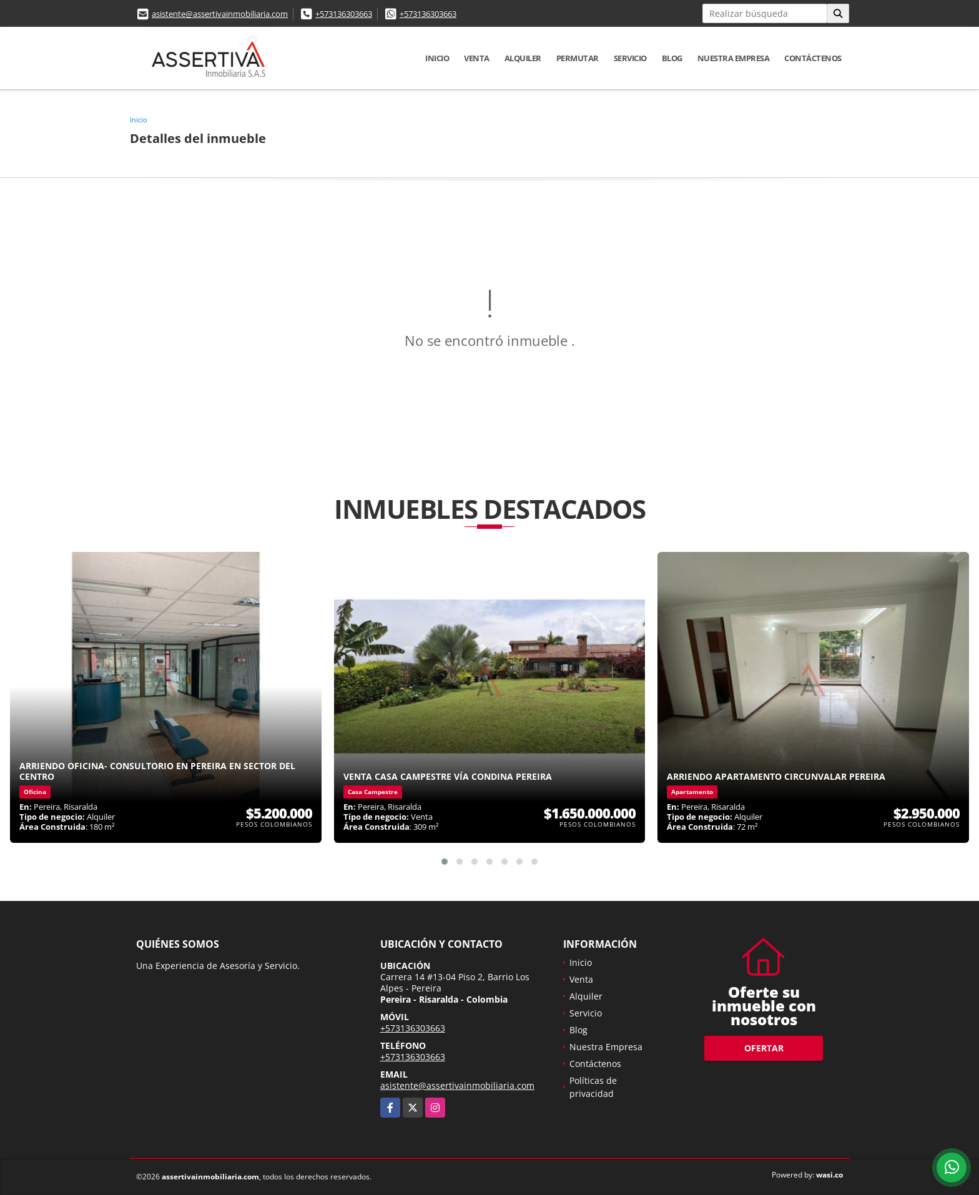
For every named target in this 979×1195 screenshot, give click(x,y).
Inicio (437, 58)
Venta (477, 58)
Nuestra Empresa (733, 58)
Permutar (577, 58)
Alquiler (522, 58)
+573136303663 (343, 13)
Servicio (630, 58)
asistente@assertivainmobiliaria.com (220, 13)
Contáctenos (813, 58)
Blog (672, 58)
